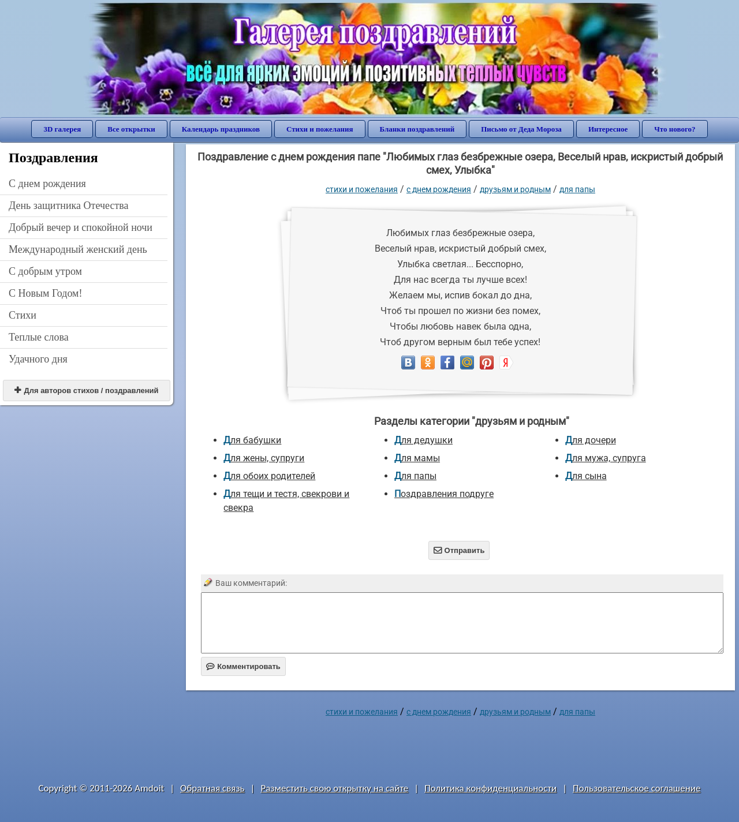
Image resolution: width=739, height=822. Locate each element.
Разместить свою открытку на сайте (334, 788)
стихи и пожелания (362, 189)
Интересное (608, 129)
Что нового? (674, 129)
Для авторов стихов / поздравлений (86, 390)
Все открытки (131, 129)
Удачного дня (38, 359)
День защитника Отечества (69, 205)
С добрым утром (45, 271)
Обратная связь (212, 788)
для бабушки (252, 440)
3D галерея (62, 129)
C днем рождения (47, 183)
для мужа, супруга (605, 458)
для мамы (417, 458)
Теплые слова (39, 337)
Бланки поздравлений (417, 129)
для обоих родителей (269, 475)
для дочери (590, 440)
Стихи (22, 315)
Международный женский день (78, 249)
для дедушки (423, 440)
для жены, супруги (263, 458)
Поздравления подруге (444, 493)
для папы (577, 189)
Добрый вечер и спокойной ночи (80, 227)
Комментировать (243, 666)
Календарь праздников (221, 129)
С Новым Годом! (46, 293)
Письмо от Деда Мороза (521, 129)
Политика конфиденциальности (490, 788)
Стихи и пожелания (319, 129)
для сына (586, 475)
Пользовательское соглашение (636, 788)
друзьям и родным (515, 189)
